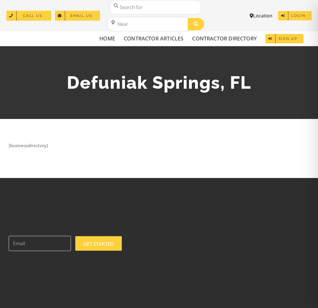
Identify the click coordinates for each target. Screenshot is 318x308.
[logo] (29, 36)
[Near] (148, 24)
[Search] (196, 24)
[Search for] (155, 7)
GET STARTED (98, 244)
